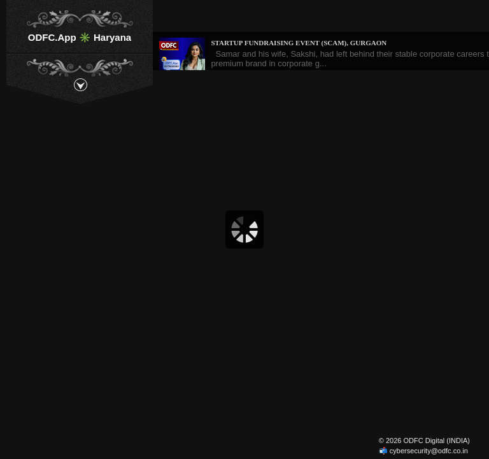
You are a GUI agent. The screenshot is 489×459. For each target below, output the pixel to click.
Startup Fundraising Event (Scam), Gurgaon (298, 43)
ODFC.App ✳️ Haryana (79, 37)
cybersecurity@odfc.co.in (429, 451)
